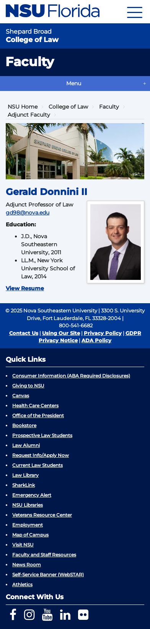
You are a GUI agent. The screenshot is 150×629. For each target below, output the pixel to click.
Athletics (22, 584)
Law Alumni (26, 445)
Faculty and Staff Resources (44, 554)
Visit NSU (23, 545)
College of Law (68, 106)
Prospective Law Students (42, 435)
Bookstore (24, 425)
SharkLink (23, 485)
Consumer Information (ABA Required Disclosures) (71, 376)
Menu (73, 83)
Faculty (109, 106)
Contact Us (23, 333)
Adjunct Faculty (29, 114)
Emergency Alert (31, 495)
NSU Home (23, 106)
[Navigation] (134, 11)
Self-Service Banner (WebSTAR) (48, 574)
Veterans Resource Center (42, 515)
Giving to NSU (28, 385)
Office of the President (38, 415)
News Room (26, 564)
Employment (27, 525)
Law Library (25, 475)
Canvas (20, 395)
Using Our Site (61, 333)
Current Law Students (37, 465)
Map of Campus (30, 535)
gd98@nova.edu (27, 212)
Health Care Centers (35, 405)
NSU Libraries (27, 505)
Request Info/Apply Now (40, 455)
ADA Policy (96, 340)
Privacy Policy (103, 333)
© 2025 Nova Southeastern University (51, 310)
